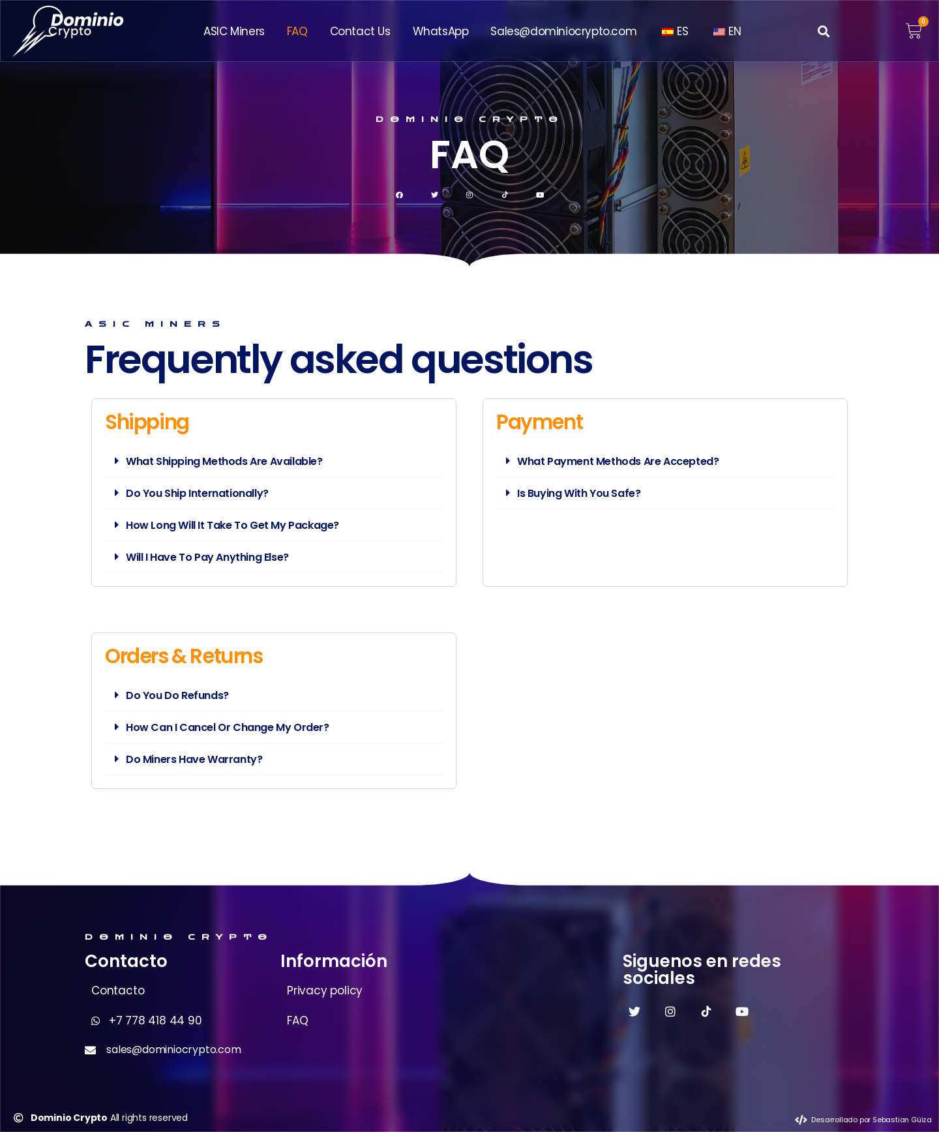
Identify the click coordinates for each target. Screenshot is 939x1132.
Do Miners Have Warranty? (194, 759)
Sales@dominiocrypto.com (563, 31)
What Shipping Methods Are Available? (224, 461)
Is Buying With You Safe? (578, 493)
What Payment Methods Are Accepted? (618, 461)
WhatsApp (441, 31)
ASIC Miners (234, 31)
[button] (824, 31)
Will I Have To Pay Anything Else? (207, 557)
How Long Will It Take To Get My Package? (232, 525)
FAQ (297, 31)
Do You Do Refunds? (177, 695)
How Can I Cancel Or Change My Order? (227, 727)
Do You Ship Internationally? (197, 493)
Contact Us (360, 31)
